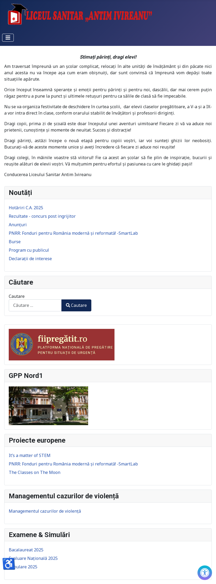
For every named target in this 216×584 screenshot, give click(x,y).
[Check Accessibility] (204, 572)
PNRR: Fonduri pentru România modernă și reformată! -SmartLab (73, 464)
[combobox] (35, 305)
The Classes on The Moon (34, 472)
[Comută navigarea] (8, 38)
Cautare (17, 296)
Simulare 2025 (23, 567)
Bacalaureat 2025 (26, 550)
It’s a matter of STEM (30, 455)
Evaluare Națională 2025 (33, 558)
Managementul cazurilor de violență (45, 511)
